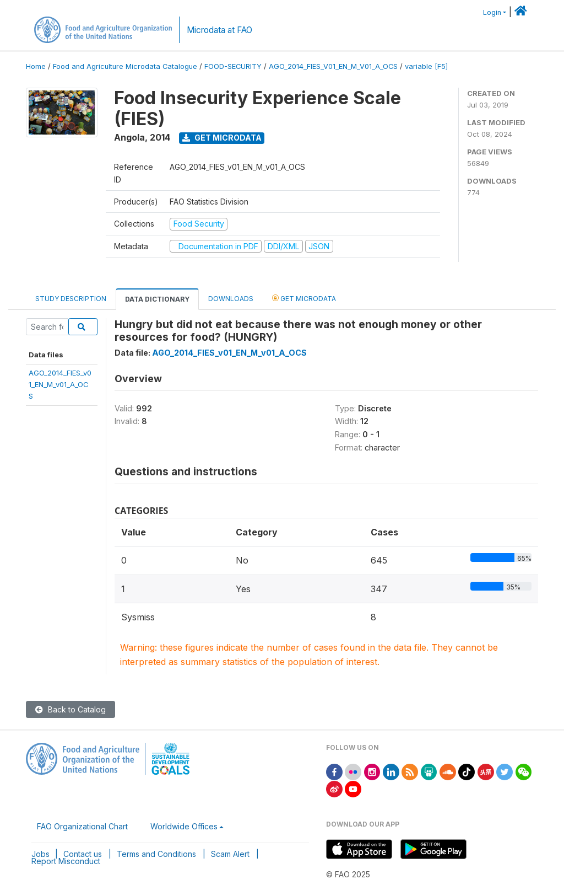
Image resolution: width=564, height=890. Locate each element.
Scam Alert (230, 854)
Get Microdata (222, 137)
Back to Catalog (70, 709)
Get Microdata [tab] (304, 298)
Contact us (82, 854)
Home (36, 66)
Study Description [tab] (70, 298)
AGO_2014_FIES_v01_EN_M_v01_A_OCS (60, 384)
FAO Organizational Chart (82, 826)
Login (492, 12)
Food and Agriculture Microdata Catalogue (125, 66)
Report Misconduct (65, 861)
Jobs (40, 854)
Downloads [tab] (230, 298)
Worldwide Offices (184, 826)
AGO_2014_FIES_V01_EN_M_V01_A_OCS (333, 66)
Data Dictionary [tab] (157, 299)
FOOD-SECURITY (233, 66)
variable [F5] (426, 66)
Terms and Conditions (156, 854)
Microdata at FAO (219, 30)
